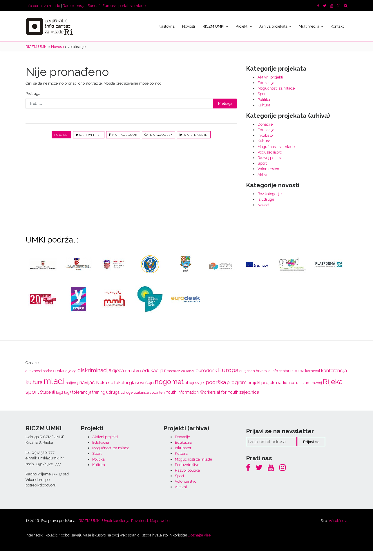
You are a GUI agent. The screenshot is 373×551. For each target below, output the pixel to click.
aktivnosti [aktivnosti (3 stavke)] (34, 371)
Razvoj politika (270, 158)
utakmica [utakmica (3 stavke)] (141, 392)
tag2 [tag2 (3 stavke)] (59, 392)
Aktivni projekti (270, 77)
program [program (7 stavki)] (237, 382)
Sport (262, 94)
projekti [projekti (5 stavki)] (269, 382)
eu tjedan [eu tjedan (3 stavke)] (247, 371)
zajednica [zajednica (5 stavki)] (249, 392)
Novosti (188, 26)
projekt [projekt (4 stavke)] (253, 382)
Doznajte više (199, 535)
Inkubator (266, 135)
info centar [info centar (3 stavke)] (280, 371)
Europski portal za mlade (124, 5)
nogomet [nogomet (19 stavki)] (169, 382)
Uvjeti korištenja (115, 520)
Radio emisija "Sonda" (81, 5)
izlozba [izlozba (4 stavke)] (297, 370)
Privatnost (139, 520)
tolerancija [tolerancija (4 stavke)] (81, 392)
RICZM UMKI (213, 26)
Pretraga (33, 93)
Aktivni (263, 174)
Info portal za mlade (43, 5)
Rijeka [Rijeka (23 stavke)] (333, 381)
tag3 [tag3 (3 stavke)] (67, 392)
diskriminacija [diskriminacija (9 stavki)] (94, 370)
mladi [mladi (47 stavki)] (54, 381)
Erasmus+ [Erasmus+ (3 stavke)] (172, 371)
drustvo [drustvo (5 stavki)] (133, 370)
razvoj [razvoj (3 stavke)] (317, 383)
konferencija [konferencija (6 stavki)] (334, 370)
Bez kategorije (270, 194)
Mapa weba (160, 520)
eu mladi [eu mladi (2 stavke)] (188, 371)
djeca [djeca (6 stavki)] (118, 370)
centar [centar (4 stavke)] (59, 370)
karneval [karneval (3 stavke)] (312, 371)
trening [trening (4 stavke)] (98, 392)
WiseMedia (338, 520)
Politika (264, 99)
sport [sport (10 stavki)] (32, 391)
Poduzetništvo (270, 152)
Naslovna (166, 26)
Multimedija (309, 26)
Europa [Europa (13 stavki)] (228, 370)
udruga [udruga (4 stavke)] (112, 392)
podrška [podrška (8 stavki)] (216, 382)
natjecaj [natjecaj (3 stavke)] (72, 383)
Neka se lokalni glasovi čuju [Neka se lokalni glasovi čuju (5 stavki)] (125, 382)
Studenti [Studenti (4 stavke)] (47, 392)
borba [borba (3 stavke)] (47, 371)
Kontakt (337, 26)
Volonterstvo (268, 169)
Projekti (242, 26)
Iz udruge (266, 199)
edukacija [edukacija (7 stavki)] (152, 370)
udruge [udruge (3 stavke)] (126, 392)
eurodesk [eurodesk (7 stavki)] (206, 370)
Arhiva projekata (273, 26)
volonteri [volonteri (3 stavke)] (157, 392)
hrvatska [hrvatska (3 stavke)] (263, 371)
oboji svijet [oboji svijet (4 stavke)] (194, 382)
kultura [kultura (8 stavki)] (34, 382)
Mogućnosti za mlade (276, 88)
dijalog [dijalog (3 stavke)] (71, 371)
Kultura (264, 105)
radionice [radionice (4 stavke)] (286, 382)
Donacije (265, 124)
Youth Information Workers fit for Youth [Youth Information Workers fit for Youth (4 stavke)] (202, 392)
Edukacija (266, 83)
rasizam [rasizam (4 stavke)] (303, 382)
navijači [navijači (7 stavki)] (87, 382)
